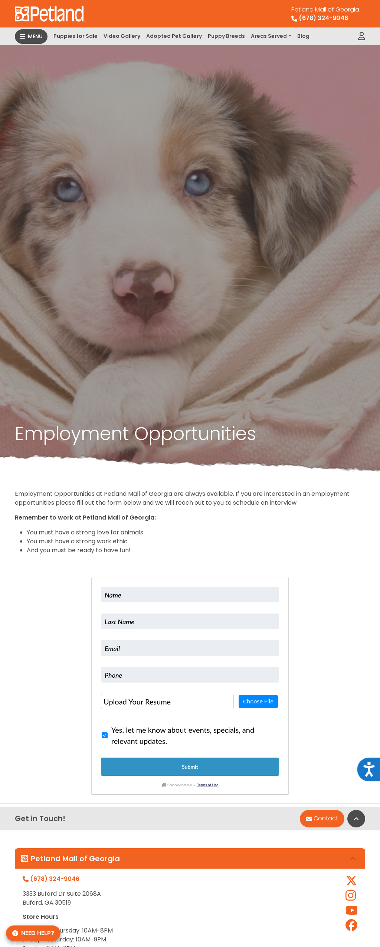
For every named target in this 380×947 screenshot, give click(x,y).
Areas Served (269, 36)
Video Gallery (122, 36)
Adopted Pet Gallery (174, 36)
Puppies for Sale (75, 36)
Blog (303, 36)
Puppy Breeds (226, 36)
